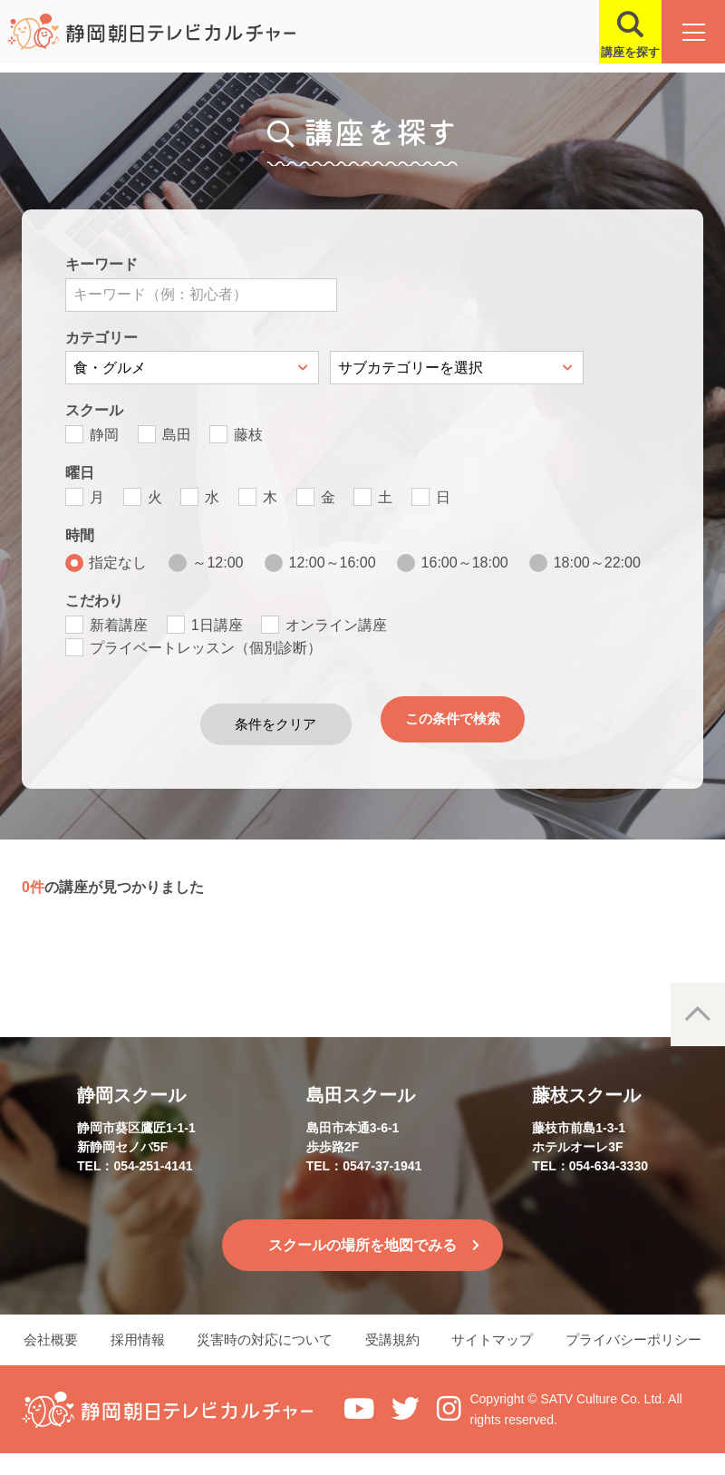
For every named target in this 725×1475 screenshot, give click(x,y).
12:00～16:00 (332, 562)
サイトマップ (498, 1349)
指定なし (118, 562)
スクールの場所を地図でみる (362, 1239)
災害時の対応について (266, 1349)
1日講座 (217, 625)
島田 (176, 434)
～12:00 (217, 562)
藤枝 (248, 434)
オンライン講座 (336, 625)
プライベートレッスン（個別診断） (206, 647)
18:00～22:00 (597, 562)
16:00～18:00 (464, 562)
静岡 (104, 434)
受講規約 (395, 1349)
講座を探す (616, 52)
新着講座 (119, 625)
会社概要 (45, 1349)
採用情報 (136, 1349)
